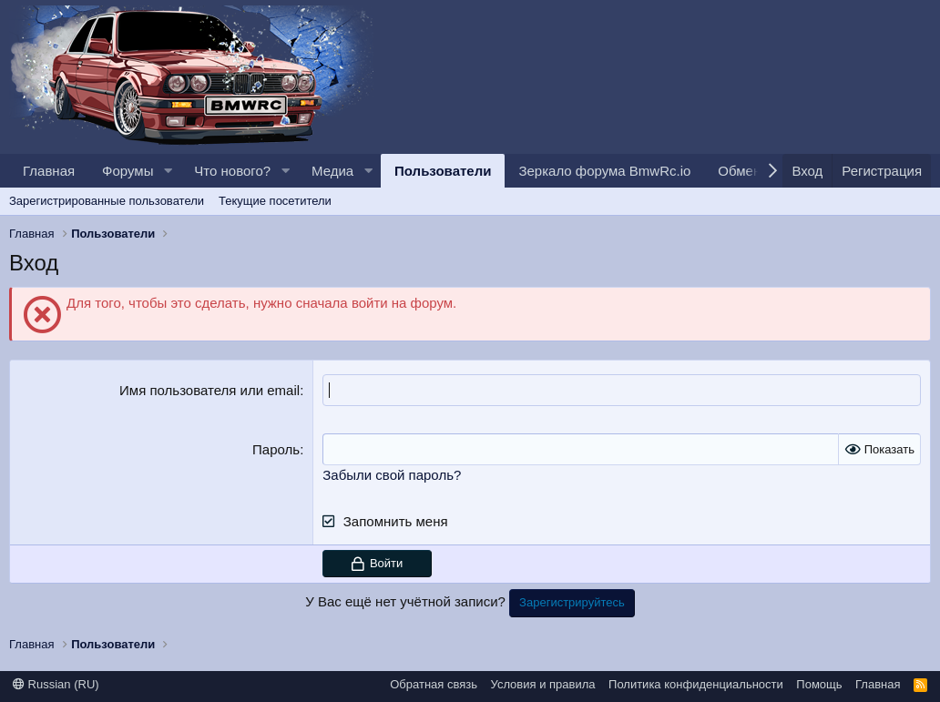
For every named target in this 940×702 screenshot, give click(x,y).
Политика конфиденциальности (695, 684)
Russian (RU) (56, 684)
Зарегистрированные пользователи (106, 201)
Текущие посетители (275, 201)
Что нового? (232, 170)
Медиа (332, 170)
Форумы (127, 170)
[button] (167, 171)
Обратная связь (433, 684)
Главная (49, 170)
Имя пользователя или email (209, 390)
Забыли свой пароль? (391, 475)
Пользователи (442, 170)
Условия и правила (543, 684)
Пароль (276, 449)
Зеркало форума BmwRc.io (604, 170)
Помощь (819, 684)
